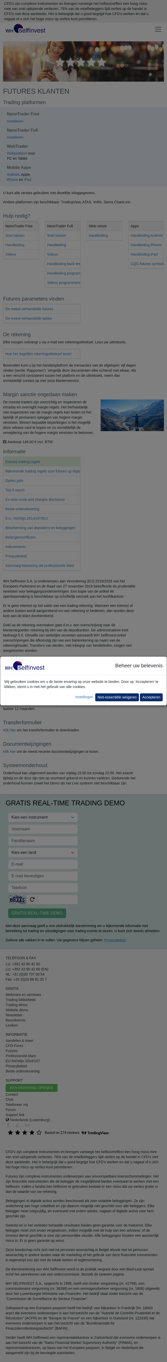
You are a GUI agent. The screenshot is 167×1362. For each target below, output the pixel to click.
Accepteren (151, 697)
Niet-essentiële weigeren (117, 697)
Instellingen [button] (84, 697)
